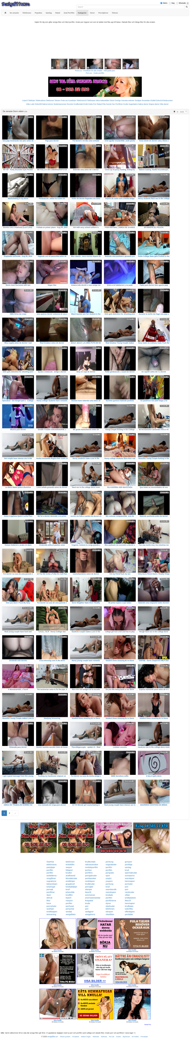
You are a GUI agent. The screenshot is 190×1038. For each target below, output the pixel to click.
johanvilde (70, 892)
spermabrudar (131, 873)
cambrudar (129, 892)
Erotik (85, 104)
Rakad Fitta (101, 104)
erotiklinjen (70, 881)
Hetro (165, 3)
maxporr (69, 901)
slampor (88, 889)
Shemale (182, 3)
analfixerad (70, 876)
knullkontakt (90, 862)
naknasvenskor (91, 865)
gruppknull (70, 884)
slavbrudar (110, 906)
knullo (87, 903)
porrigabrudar (91, 876)
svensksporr (111, 892)
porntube (129, 884)
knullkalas (129, 906)
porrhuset (70, 906)
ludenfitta (129, 909)
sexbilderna (51, 876)
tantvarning (51, 914)
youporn (109, 881)
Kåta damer (164, 104)
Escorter (70, 104)
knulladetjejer (71, 887)
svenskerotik (111, 889)
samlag (128, 867)
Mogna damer (154, 104)
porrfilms (88, 873)
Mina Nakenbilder (102, 100)
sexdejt (69, 912)
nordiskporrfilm (91, 867)
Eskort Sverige (115, 100)
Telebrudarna (41, 100)
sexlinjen (50, 909)
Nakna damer (143, 104)
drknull (49, 898)
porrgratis (110, 873)
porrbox (88, 870)
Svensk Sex (110, 104)
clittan (127, 895)
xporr (108, 876)
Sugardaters (133, 104)
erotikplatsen (130, 898)
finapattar (89, 901)
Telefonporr (91, 100)
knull (127, 870)
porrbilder (129, 914)
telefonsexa (51, 865)
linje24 (68, 898)
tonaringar (51, 887)
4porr (49, 895)
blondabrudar (71, 878)
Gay (173, 3)
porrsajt (50, 889)
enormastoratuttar (92, 898)
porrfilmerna (111, 901)
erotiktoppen (52, 912)
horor (49, 903)
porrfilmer (51, 892)
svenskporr (129, 878)
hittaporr (69, 870)
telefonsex (70, 862)
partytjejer (51, 867)
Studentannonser (60, 104)
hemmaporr (130, 881)
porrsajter (89, 887)
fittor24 (128, 901)
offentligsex (130, 912)
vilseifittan (110, 914)
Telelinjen (31, 100)
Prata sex (64, 100)
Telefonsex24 (82, 100)
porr (126, 887)
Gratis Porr (92, 104)
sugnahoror (51, 881)
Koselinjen (72, 100)
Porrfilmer (119, 104)
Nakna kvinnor (47, 104)
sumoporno (130, 876)
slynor (108, 903)
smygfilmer (51, 878)
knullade (109, 895)
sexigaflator (71, 914)
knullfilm (69, 895)
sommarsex (90, 895)
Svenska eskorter (127, 100)
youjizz (109, 878)
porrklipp (128, 865)
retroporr (109, 912)
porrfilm (109, 867)
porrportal (70, 909)
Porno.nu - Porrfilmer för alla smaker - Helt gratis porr (95, 71)
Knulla (125, 104)
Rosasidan (146, 100)
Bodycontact (168, 100)
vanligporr (89, 912)
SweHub (50, 862)
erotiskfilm (70, 865)
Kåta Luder (30, 104)
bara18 (88, 892)
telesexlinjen (52, 884)
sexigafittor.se (52, 1037)
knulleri (69, 873)
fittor (48, 901)
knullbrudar (90, 884)
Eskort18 (159, 100)
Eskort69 (38, 104)
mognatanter (111, 865)
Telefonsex (50, 100)
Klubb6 (153, 100)
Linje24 (25, 100)
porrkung (109, 862)
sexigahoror (90, 914)
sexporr (69, 867)
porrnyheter (51, 906)
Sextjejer (138, 100)
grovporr (128, 862)
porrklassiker (90, 878)
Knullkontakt (78, 104)
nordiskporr (90, 881)
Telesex (57, 100)
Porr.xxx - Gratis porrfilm (95, 73)
